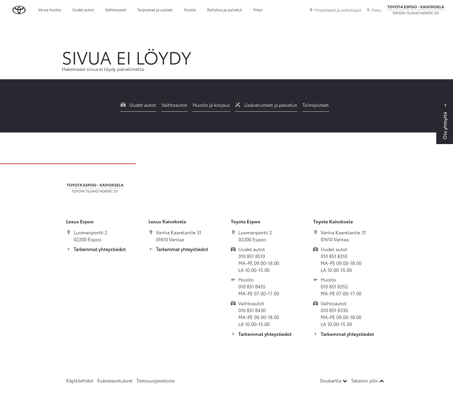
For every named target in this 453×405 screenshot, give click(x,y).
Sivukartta (334, 380)
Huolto (190, 9)
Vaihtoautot (115, 9)
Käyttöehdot (79, 380)
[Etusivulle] (416, 10)
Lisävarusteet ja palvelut (266, 104)
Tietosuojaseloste (155, 380)
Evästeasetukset (115, 380)
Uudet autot (83, 9)
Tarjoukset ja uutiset (154, 9)
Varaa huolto (49, 9)
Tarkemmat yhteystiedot (100, 249)
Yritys (257, 9)
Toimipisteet (315, 104)
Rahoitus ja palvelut (224, 9)
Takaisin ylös (367, 380)
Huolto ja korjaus (211, 104)
